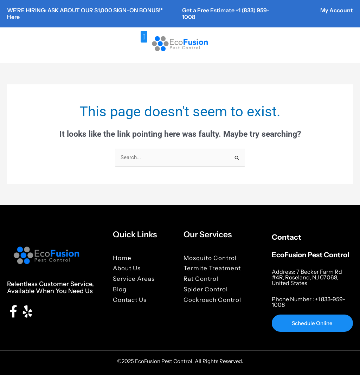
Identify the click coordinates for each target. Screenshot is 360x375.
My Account (336, 10)
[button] (144, 37)
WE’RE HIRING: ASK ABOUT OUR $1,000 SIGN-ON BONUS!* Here (85, 13)
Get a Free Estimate (209, 10)
